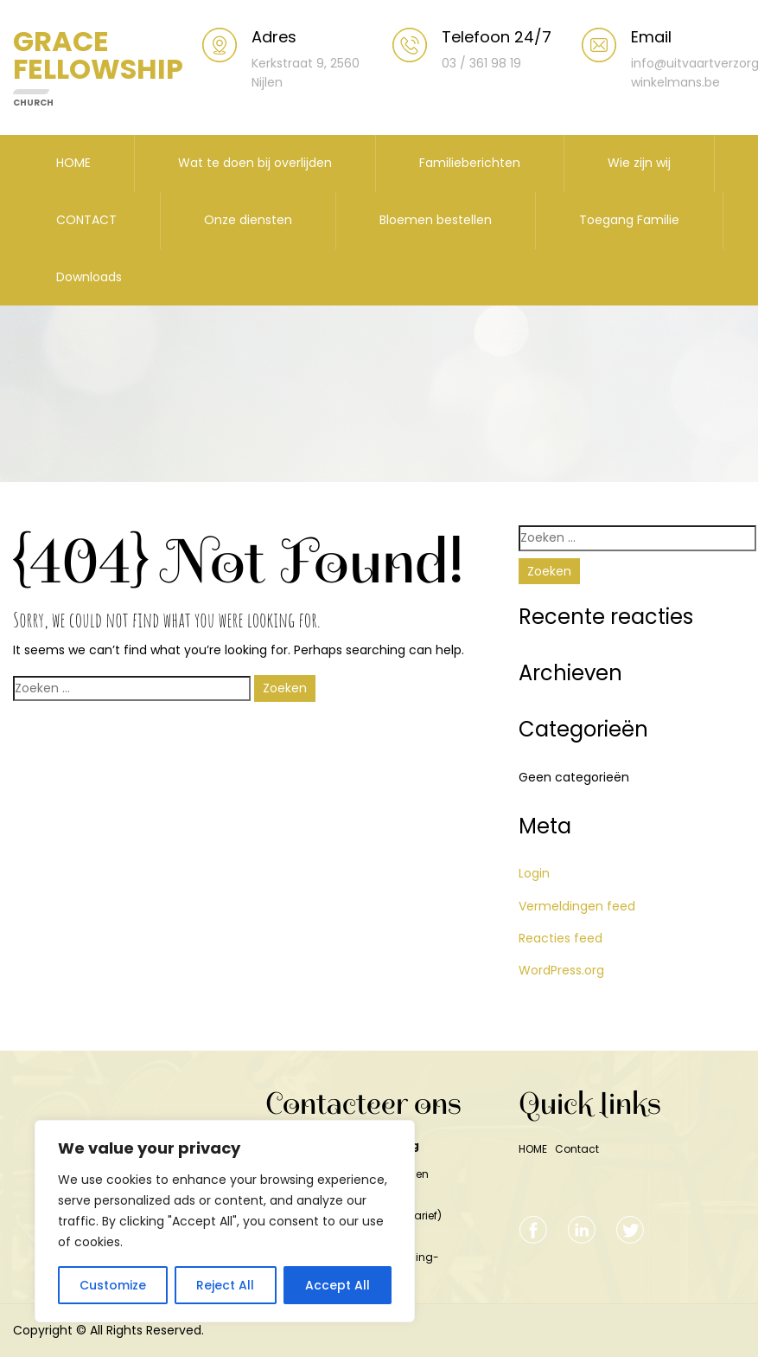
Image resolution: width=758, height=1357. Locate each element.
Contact (577, 1149)
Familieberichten (469, 162)
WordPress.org (561, 970)
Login (534, 873)
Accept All (337, 1285)
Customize (113, 1285)
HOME (73, 162)
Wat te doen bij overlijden (255, 162)
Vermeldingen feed (577, 906)
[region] (225, 1221)
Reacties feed (560, 938)
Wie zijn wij (639, 162)
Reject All (225, 1285)
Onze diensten (248, 219)
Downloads (89, 277)
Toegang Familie (629, 219)
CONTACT (86, 219)
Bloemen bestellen (435, 219)
